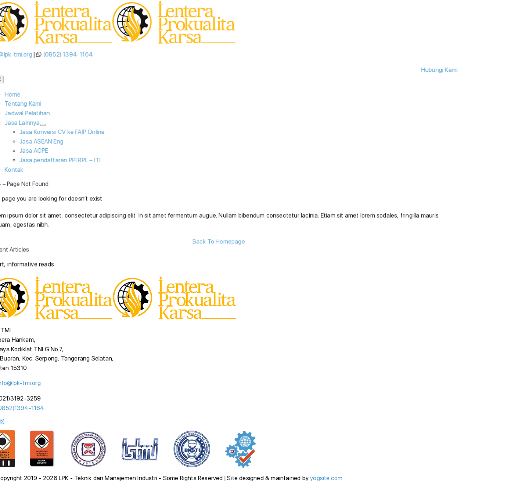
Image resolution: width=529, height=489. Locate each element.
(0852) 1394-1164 (69, 54)
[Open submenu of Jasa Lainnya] (44, 125)
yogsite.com (326, 478)
